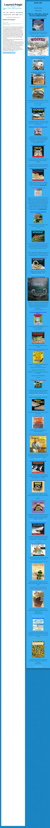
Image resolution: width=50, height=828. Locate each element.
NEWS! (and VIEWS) (19, 12)
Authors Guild (38, 10)
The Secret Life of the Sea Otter (38, 58)
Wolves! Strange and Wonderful (38, 36)
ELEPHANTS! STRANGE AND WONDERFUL (38, 73)
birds (5, 23)
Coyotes (8, 24)
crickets (11, 23)
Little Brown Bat (19, 23)
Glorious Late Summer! (9, 19)
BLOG (17, 14)
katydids (14, 23)
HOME (4, 12)
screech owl (5, 24)
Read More (16, 50)
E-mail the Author (38, 8)
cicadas (8, 23)
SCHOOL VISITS (12, 12)
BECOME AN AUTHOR (7, 14)
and (38, 543)
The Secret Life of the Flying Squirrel (38, 18)
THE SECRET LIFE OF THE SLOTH (38, 86)
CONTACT (21, 14)
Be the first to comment (9, 52)
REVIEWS (13, 14)
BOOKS (7, 12)
